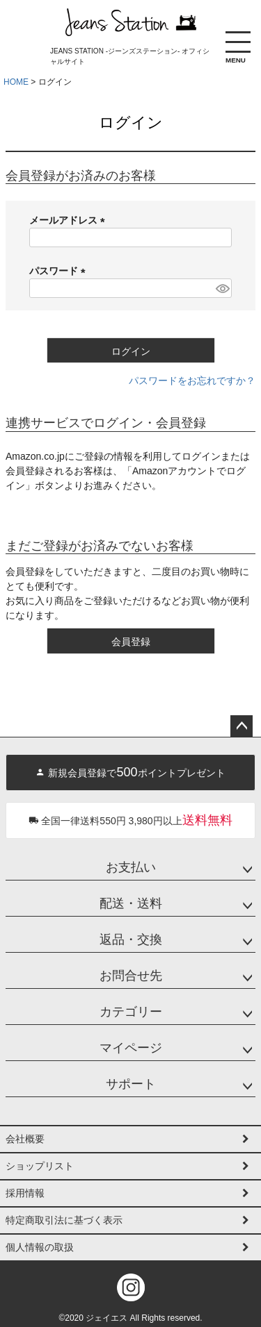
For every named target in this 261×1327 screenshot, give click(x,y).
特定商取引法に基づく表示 (64, 1220)
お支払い (131, 867)
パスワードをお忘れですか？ (192, 380)
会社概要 (25, 1138)
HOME (16, 82)
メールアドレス (69, 220)
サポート (131, 1084)
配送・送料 (131, 903)
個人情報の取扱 (40, 1247)
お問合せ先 (131, 976)
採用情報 (25, 1193)
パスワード (59, 270)
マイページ (131, 1048)
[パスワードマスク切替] (221, 288)
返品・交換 (131, 939)
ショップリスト (40, 1165)
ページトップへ (241, 726)
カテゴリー (131, 1012)
